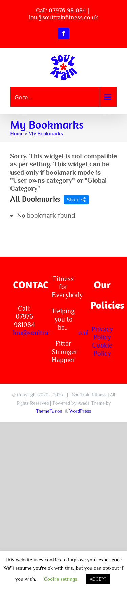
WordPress (80, 411)
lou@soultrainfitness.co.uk (63, 17)
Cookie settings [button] (60, 579)
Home (17, 134)
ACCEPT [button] (98, 579)
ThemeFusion (49, 411)
